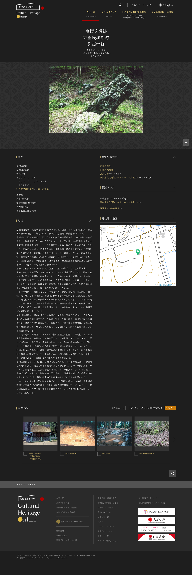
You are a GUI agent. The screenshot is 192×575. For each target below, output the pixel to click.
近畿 (38, 189)
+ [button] (104, 229)
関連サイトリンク (105, 531)
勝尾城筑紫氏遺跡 (146, 453)
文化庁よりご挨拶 (105, 507)
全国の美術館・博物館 (162, 14)
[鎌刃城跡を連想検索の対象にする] (99, 454)
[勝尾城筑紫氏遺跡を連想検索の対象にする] (136, 454)
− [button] (104, 233)
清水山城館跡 (71, 453)
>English (166, 5)
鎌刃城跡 (106, 453)
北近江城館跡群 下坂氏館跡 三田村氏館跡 (35, 456)
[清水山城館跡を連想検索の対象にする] (62, 454)
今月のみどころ (104, 512)
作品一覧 (90, 14)
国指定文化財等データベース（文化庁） (119, 177)
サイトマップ (103, 535)
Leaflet (155, 285)
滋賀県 (45, 189)
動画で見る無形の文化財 (66, 540)
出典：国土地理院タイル (167, 285)
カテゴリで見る (109, 14)
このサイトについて (141, 5)
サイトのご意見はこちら (108, 540)
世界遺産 (60, 530)
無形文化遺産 (62, 535)
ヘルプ (100, 521)
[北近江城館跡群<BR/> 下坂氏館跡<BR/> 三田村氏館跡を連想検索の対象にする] (25, 454)
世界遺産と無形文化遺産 (134, 14)
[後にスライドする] (173, 439)
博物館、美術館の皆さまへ (109, 502)
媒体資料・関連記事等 (107, 498)
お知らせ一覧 (103, 517)
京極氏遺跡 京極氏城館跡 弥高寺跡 (106, 169)
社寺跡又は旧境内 (25, 189)
